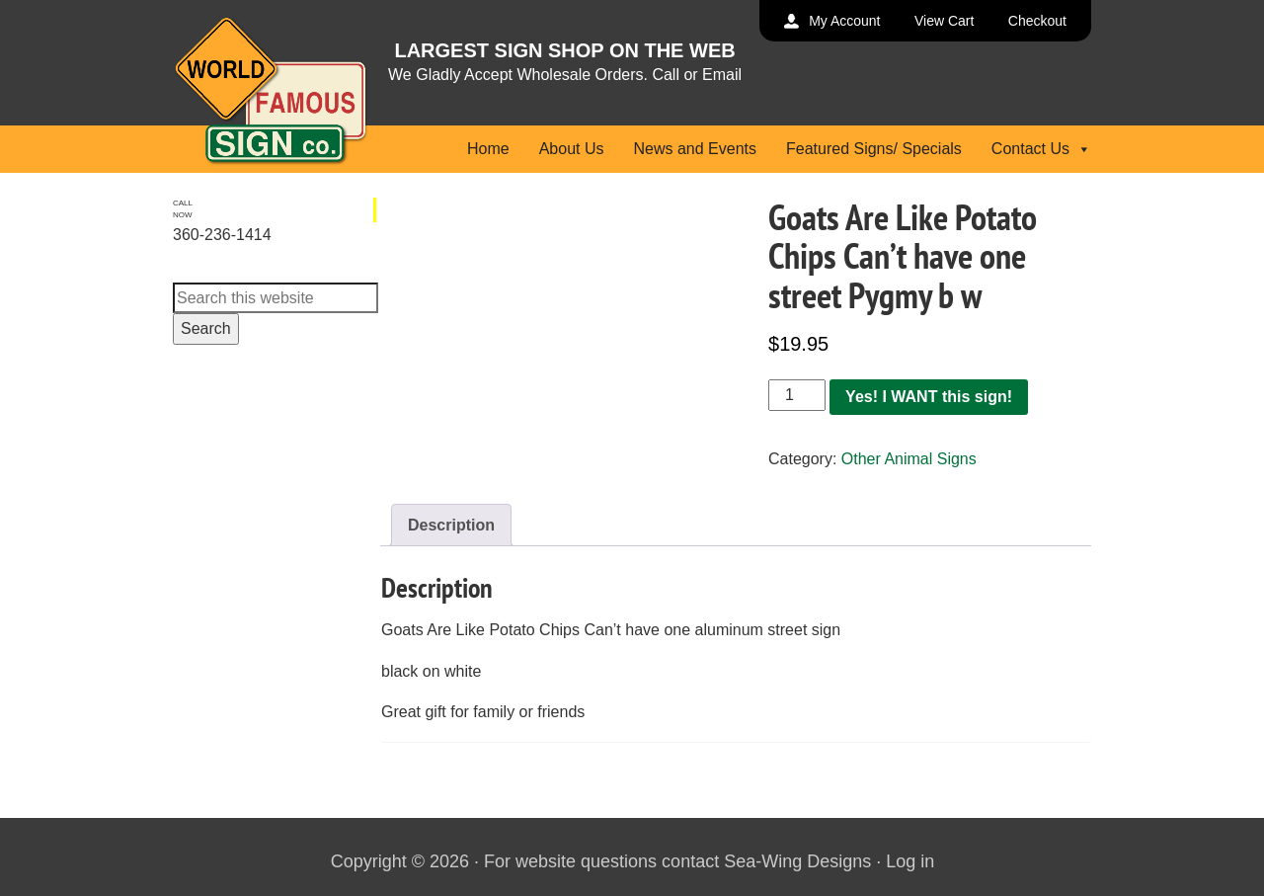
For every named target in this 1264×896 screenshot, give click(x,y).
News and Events (694, 148)
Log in (910, 861)
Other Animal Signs (909, 458)
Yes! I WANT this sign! (928, 396)
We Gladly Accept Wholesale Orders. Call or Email (565, 74)
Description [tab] (451, 525)
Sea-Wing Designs (797, 861)
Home (488, 148)
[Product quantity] (797, 395)
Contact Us (1041, 148)
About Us (571, 148)
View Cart (944, 21)
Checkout (1037, 21)
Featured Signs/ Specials (874, 148)
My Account (844, 21)
